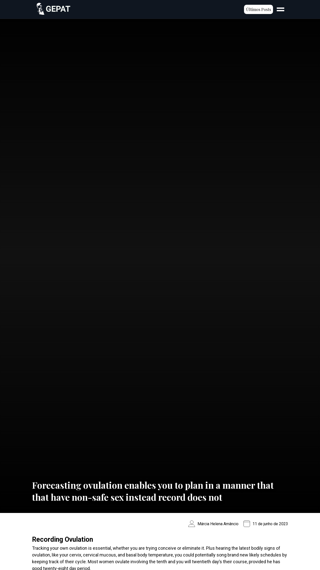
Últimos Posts (258, 9)
